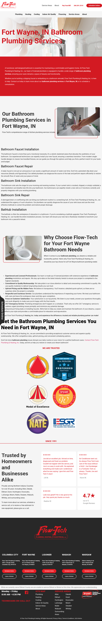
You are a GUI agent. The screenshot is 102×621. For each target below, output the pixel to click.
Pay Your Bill (66, 5)
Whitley (68, 609)
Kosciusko (69, 600)
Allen (57, 594)
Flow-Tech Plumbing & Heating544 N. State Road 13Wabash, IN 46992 (71, 562)
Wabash (58, 609)
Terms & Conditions (68, 618)
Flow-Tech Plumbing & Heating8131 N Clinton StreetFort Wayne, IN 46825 (31, 562)
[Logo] (8, 8)
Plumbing (18, 14)
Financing (62, 14)
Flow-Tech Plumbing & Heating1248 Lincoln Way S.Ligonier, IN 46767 (51, 562)
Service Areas (47, 5)
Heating (28, 14)
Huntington (59, 600)
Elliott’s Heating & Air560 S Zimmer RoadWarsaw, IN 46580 (88, 562)
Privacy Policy (57, 618)
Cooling (37, 14)
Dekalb (68, 594)
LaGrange (58, 603)
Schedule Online (94, 5)
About (57, 5)
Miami (68, 603)
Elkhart (57, 597)
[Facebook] (26, 593)
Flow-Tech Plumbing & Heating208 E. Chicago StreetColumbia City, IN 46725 (11, 562)
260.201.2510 (78, 5)
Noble (57, 606)
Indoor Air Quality (49, 14)
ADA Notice (78, 618)
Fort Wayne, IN (71, 81)
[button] (9, 571)
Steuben (69, 606)
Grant (68, 597)
